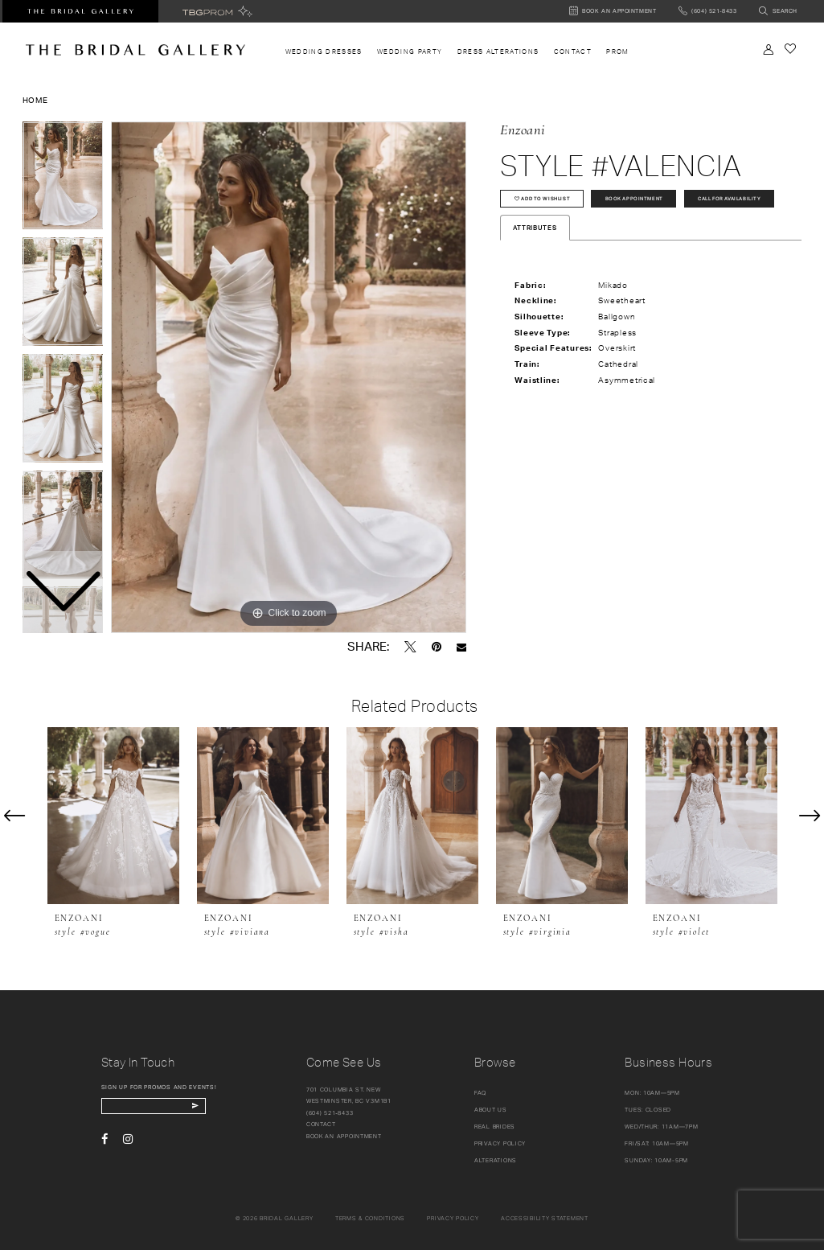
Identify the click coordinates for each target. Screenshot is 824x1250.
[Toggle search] (778, 12)
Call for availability (556, 232)
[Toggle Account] (767, 49)
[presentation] (113, 816)
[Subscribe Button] (220, 1108)
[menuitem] (324, 52)
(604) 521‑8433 (330, 1112)
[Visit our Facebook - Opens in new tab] (104, 1143)
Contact (321, 1124)
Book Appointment (661, 201)
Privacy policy (452, 1218)
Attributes (534, 264)
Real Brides (494, 1126)
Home (35, 100)
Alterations (495, 1160)
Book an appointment (344, 1136)
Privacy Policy (500, 1143)
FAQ (480, 1092)
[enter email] (167, 1108)
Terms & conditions (370, 1218)
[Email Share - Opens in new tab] (461, 647)
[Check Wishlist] (790, 48)
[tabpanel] (288, 377)
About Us (490, 1109)
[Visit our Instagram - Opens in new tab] (128, 1143)
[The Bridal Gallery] (135, 50)
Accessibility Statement (544, 1218)
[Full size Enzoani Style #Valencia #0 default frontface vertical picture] (288, 377)
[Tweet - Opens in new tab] (410, 646)
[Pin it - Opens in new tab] (436, 646)
